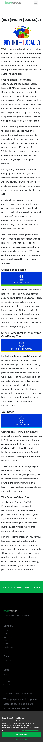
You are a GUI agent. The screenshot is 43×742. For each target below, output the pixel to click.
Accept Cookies (21, 734)
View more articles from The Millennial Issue (21, 588)
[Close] (38, 714)
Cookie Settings (21, 739)
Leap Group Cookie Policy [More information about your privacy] (30, 730)
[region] (21, 726)
